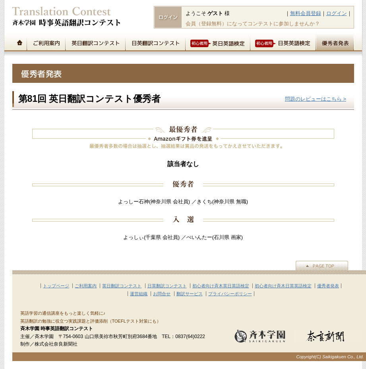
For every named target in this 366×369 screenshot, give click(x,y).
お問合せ (161, 293)
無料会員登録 (305, 13)
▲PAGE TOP (322, 265)
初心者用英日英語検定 (217, 42)
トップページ (19, 42)
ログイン (336, 13)
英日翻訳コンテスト (95, 42)
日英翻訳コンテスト (155, 42)
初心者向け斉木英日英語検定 (220, 285)
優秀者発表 (335, 42)
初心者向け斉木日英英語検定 (283, 285)
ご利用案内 (46, 42)
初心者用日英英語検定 (283, 42)
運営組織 (138, 293)
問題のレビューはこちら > (315, 99)
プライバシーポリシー (230, 293)
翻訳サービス (189, 293)
